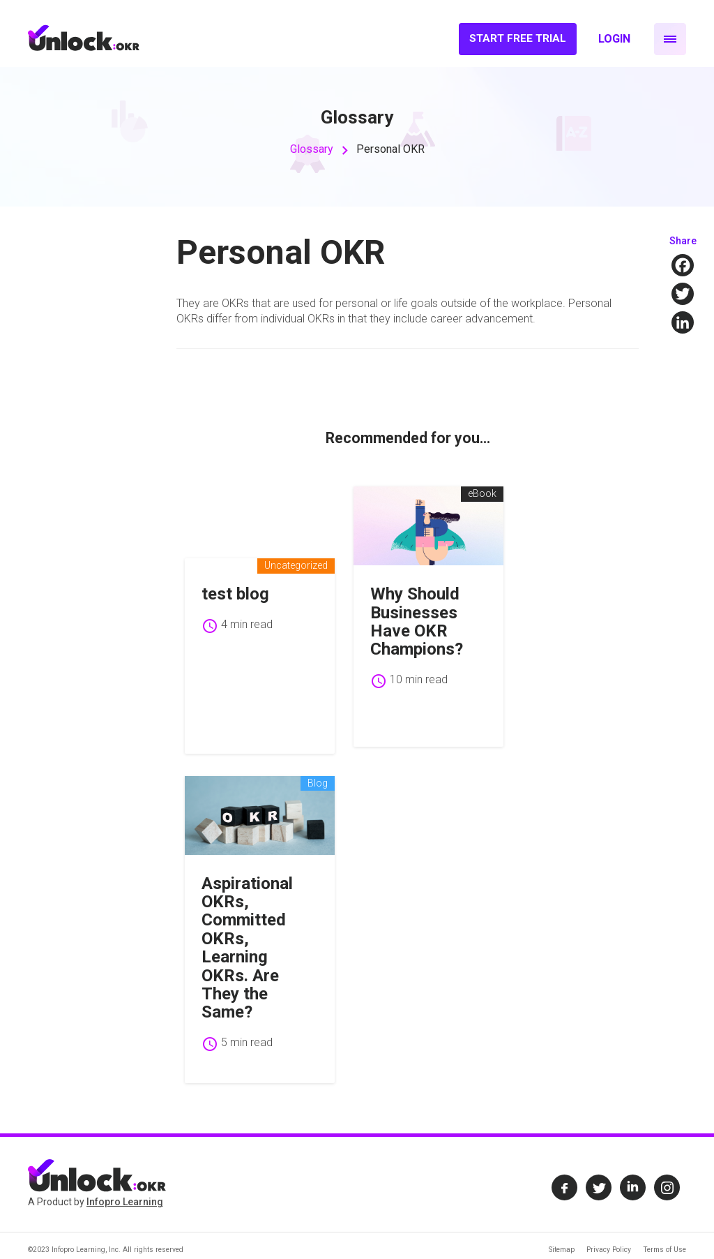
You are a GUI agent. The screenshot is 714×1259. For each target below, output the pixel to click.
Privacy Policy (608, 1234)
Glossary (311, 149)
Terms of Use (664, 1234)
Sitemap (562, 1234)
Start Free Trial (518, 38)
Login (614, 38)
